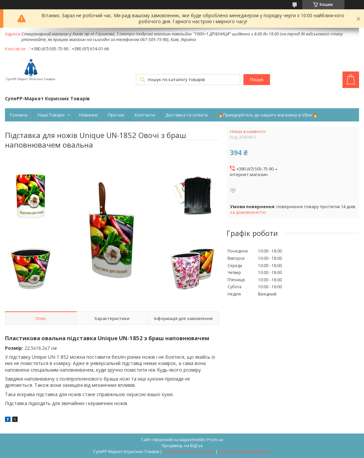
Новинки (88, 115)
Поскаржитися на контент (188, 451)
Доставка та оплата (186, 115)
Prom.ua (215, 439)
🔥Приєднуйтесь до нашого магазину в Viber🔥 (268, 115)
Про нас (116, 115)
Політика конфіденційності (245, 451)
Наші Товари (51, 115)
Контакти (145, 115)
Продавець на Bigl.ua (182, 445)
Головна (18, 115)
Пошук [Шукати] (256, 79)
